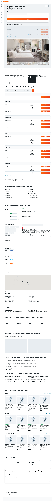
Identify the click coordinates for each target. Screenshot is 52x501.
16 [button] (34, 27)
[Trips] (1, 17)
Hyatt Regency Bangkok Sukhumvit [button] (44, 444)
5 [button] (17, 25)
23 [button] (10, 31)
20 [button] (19, 29)
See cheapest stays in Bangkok (46, 413)
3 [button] (36, 22)
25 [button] (15, 31)
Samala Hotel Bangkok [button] (8, 404)
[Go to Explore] (1, 11)
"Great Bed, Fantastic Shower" (28, 212)
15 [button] (24, 27)
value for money (7, 235)
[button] (2, 1)
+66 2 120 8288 (9, 9)
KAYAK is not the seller (28, 490)
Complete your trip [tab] (9, 474)
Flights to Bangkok (9, 479)
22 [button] (24, 29)
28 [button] (22, 31)
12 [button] (17, 27)
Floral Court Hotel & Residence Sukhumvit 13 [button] (10, 445)
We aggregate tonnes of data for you (28, 492)
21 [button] (22, 29)
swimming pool (14, 231)
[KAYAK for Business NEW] (1, 15)
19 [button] (17, 29)
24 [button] (13, 31)
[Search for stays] (1, 6)
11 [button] (15, 27)
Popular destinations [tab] (16, 474)
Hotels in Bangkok (37, 479)
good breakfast (7, 229)
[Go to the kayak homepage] (6, 1)
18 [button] (15, 29)
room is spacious (12, 229)
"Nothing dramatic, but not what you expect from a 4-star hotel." (32, 219)
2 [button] (34, 22)
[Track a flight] (1, 13)
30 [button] (10, 34)
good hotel (16, 227)
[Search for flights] (1, 4)
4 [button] (15, 25)
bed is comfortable (7, 231)
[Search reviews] (33, 225)
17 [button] (36, 27)
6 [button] (27, 25)
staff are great (12, 227)
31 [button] (13, 34)
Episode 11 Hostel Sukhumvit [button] (21, 425)
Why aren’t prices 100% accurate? (28, 494)
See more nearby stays (47, 393)
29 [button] (24, 31)
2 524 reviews (13, 11)
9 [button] (34, 25)
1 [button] (24, 22)
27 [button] (27, 31)
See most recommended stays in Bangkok (44, 433)
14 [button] (22, 27)
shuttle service (11, 233)
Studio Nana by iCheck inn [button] (32, 425)
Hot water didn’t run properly (27, 216)
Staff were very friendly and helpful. (28, 211)
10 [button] (13, 27)
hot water (6, 233)
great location (7, 227)
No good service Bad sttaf (27, 217)
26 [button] (17, 31)
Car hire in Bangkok (23, 479)
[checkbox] (9, 251)
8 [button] (24, 25)
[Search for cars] (1, 8)
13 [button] (27, 27)
